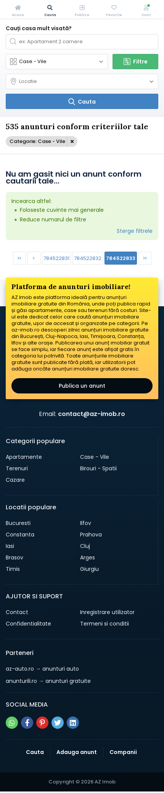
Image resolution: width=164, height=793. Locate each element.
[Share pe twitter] (57, 723)
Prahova (91, 534)
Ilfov (85, 523)
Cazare (15, 480)
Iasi (10, 546)
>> (144, 258)
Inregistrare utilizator (107, 612)
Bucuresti (18, 523)
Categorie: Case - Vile (37, 141)
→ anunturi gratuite (48, 681)
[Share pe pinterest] (42, 723)
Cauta (35, 752)
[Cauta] (82, 101)
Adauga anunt (76, 752)
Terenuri (17, 468)
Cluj (85, 546)
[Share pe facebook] (27, 723)
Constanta (20, 534)
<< (19, 258)
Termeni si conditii (104, 623)
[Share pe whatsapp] (12, 723)
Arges (87, 557)
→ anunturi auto (42, 669)
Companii (123, 752)
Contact (17, 612)
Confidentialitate (28, 623)
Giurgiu (89, 569)
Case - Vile (94, 457)
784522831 (56, 258)
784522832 (87, 258)
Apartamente (24, 457)
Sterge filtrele (135, 231)
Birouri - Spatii (98, 468)
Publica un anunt (82, 386)
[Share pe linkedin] (73, 723)
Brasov (14, 557)
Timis (13, 569)
